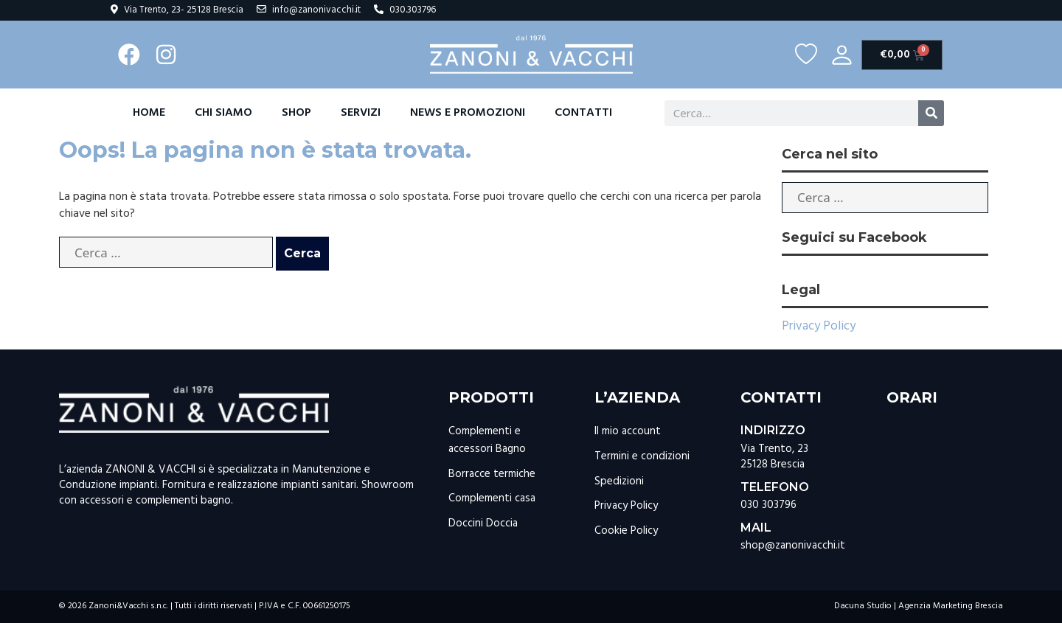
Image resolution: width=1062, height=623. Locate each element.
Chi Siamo (223, 112)
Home (149, 112)
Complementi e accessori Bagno (487, 440)
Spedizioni (619, 481)
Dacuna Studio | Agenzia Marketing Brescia (918, 606)
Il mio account (627, 431)
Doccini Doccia (483, 523)
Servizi (361, 112)
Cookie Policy (626, 531)
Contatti (583, 112)
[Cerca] (931, 113)
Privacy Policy (819, 326)
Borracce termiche (491, 474)
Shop (296, 112)
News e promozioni (467, 112)
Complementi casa (491, 498)
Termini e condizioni (642, 456)
